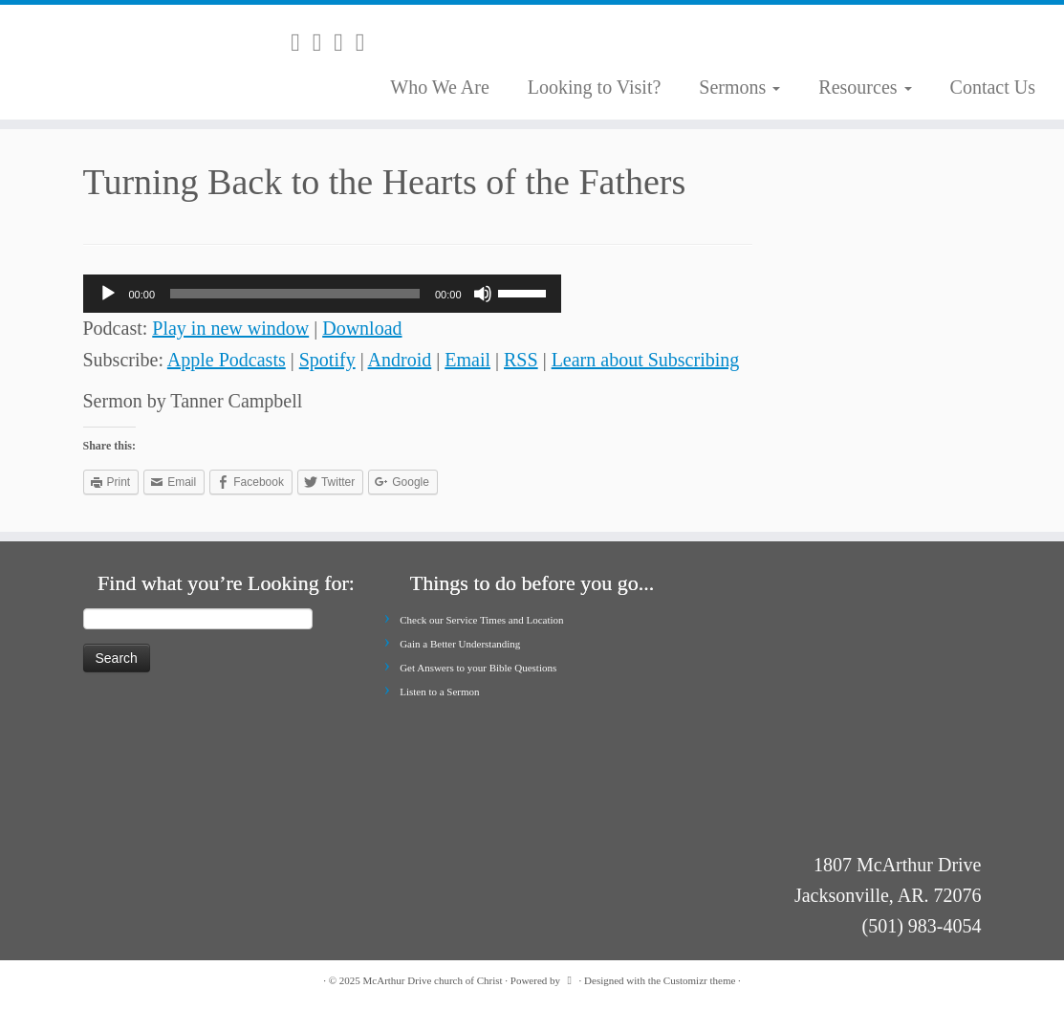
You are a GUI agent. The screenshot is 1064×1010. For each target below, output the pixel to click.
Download (362, 328)
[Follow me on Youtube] (367, 42)
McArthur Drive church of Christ (433, 980)
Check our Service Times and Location (481, 620)
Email (467, 359)
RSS (521, 359)
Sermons (739, 87)
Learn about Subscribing (646, 359)
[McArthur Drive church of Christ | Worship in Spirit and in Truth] (124, 62)
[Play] (108, 293)
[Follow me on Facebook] (345, 42)
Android (400, 359)
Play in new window (230, 328)
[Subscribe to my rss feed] (302, 42)
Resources (864, 87)
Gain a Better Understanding (460, 643)
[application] (322, 293)
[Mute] (482, 293)
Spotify (327, 359)
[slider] (295, 293)
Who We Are (439, 87)
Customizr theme (699, 980)
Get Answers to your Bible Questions (478, 667)
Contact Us (992, 87)
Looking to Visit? (595, 87)
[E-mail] (324, 42)
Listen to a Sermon (439, 691)
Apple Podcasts (226, 359)
